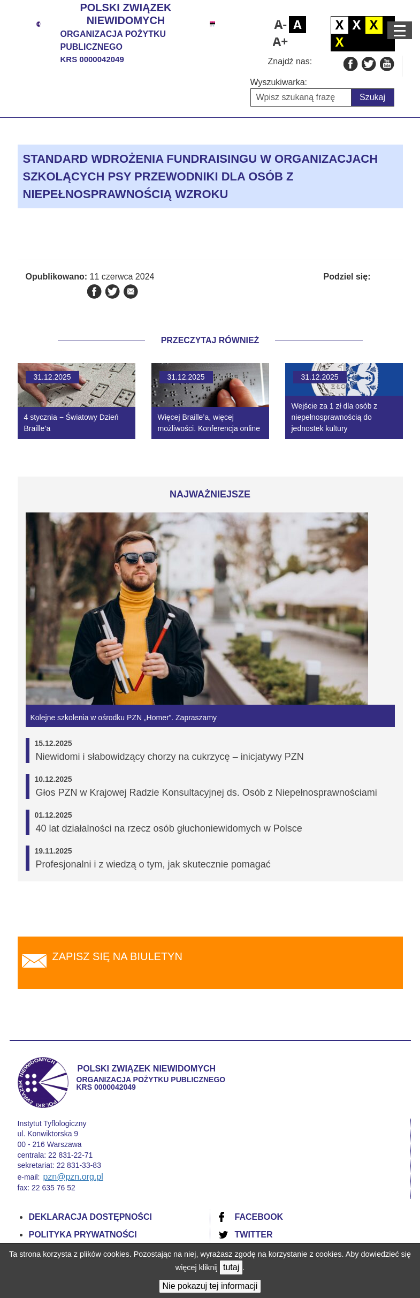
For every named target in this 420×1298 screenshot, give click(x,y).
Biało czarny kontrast (356, 25)
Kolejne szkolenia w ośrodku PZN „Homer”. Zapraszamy (123, 717)
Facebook (259, 1216)
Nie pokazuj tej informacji (210, 1286)
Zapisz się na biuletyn (117, 956)
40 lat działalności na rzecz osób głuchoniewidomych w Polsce (169, 828)
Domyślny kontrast (339, 25)
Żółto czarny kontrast (339, 42)
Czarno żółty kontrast (373, 25)
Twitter (254, 1234)
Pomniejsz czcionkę (280, 24)
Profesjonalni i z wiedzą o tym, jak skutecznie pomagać (153, 864)
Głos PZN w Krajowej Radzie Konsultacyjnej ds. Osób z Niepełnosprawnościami (206, 792)
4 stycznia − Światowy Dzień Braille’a (71, 423)
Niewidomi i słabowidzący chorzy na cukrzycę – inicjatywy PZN (170, 756)
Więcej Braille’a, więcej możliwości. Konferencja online (209, 423)
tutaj (231, 1267)
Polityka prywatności (83, 1234)
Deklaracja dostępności (90, 1216)
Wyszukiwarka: (279, 82)
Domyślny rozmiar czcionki (297, 24)
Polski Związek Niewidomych (125, 14)
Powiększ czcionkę (280, 41)
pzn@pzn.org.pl (73, 1176)
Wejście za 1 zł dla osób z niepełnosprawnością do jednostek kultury (335, 417)
